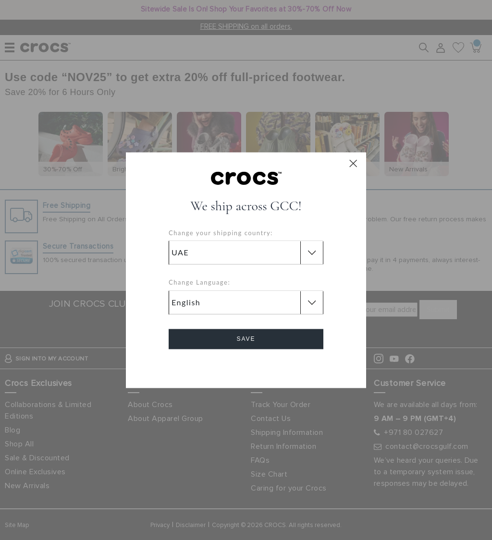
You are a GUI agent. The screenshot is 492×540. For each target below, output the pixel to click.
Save (245, 339)
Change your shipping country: (221, 233)
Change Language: (199, 283)
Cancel (246, 366)
